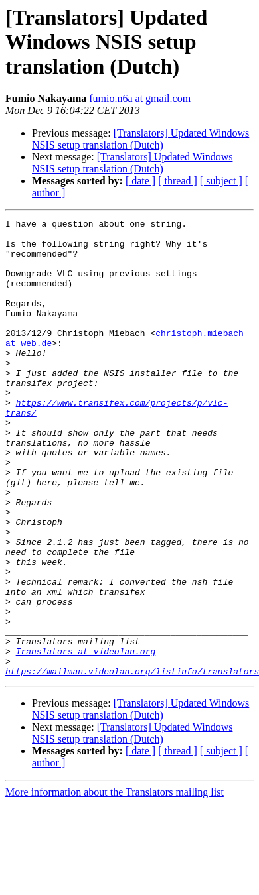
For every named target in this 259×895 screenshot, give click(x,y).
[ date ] (140, 180)
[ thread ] (177, 180)
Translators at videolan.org (86, 739)
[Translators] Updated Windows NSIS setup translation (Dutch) (140, 138)
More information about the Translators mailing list (114, 883)
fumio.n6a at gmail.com (140, 98)
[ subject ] (221, 180)
